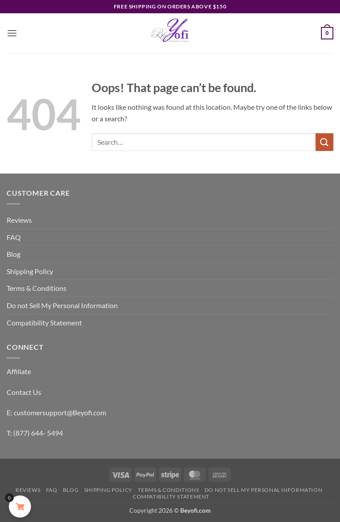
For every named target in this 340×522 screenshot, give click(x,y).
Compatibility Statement (44, 322)
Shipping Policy (30, 271)
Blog (13, 254)
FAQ (14, 237)
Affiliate (19, 371)
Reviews (19, 220)
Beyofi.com (195, 510)
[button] (12, 33)
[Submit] (324, 142)
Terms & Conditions (36, 288)
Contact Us (24, 392)
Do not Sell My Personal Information (62, 305)
